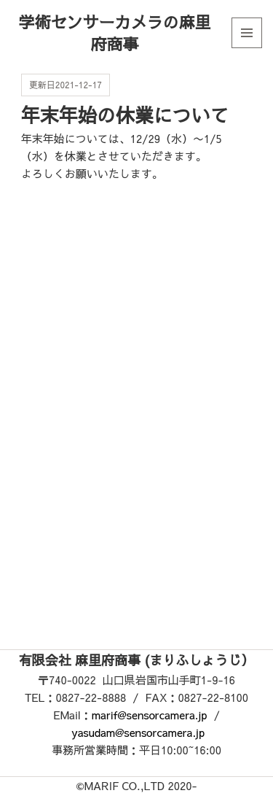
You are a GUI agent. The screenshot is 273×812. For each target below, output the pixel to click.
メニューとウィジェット (247, 47)
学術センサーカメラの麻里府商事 (114, 33)
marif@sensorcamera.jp (149, 714)
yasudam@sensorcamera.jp (138, 732)
